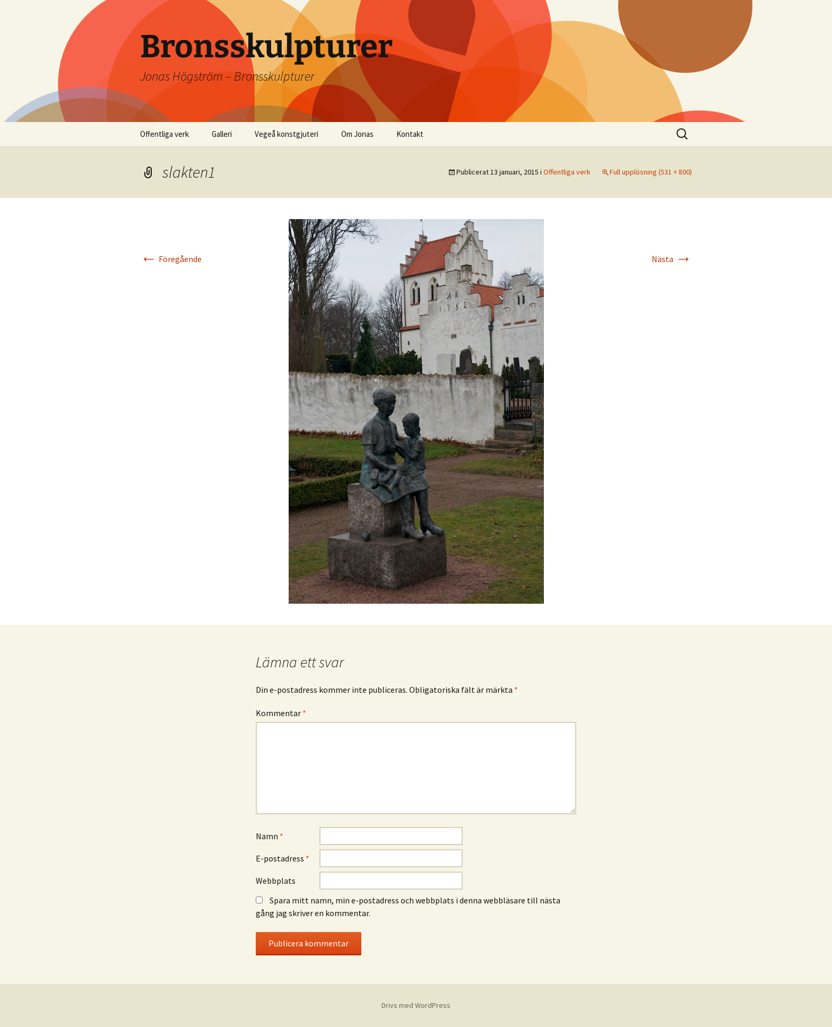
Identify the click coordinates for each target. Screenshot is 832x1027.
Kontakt (409, 134)
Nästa (672, 259)
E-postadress (282, 858)
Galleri (222, 134)
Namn (269, 836)
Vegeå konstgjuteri (286, 134)
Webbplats (276, 880)
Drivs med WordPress (416, 1005)
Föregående (171, 259)
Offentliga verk (164, 134)
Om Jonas (357, 134)
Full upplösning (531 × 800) (651, 172)
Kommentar (281, 713)
